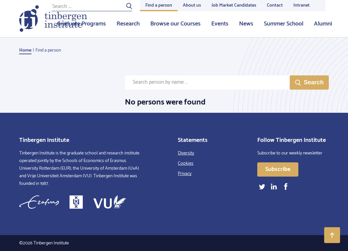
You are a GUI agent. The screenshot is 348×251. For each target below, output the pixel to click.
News (246, 24)
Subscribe (277, 169)
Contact (275, 5)
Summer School (283, 24)
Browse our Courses (175, 24)
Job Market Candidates (234, 5)
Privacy (184, 174)
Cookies (185, 163)
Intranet (301, 5)
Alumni (323, 24)
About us (192, 5)
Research (128, 24)
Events (219, 24)
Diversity (186, 153)
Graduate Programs (81, 24)
